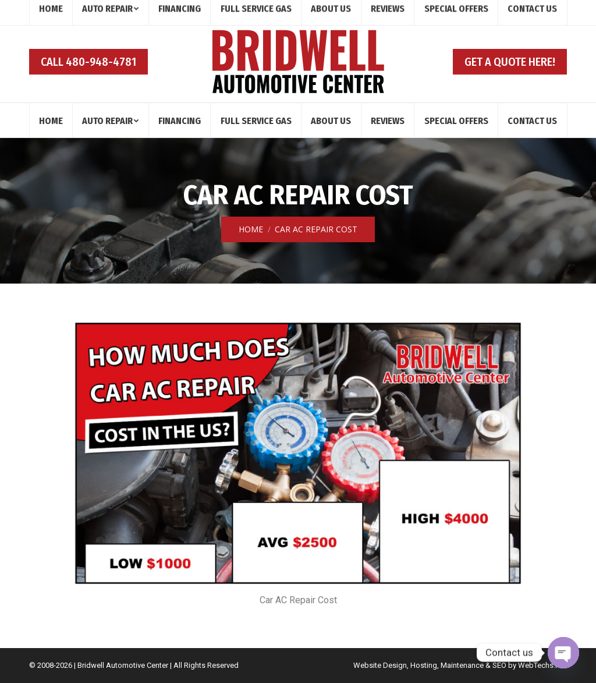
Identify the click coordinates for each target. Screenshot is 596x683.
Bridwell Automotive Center (122, 665)
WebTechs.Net (542, 665)
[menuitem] (51, 120)
